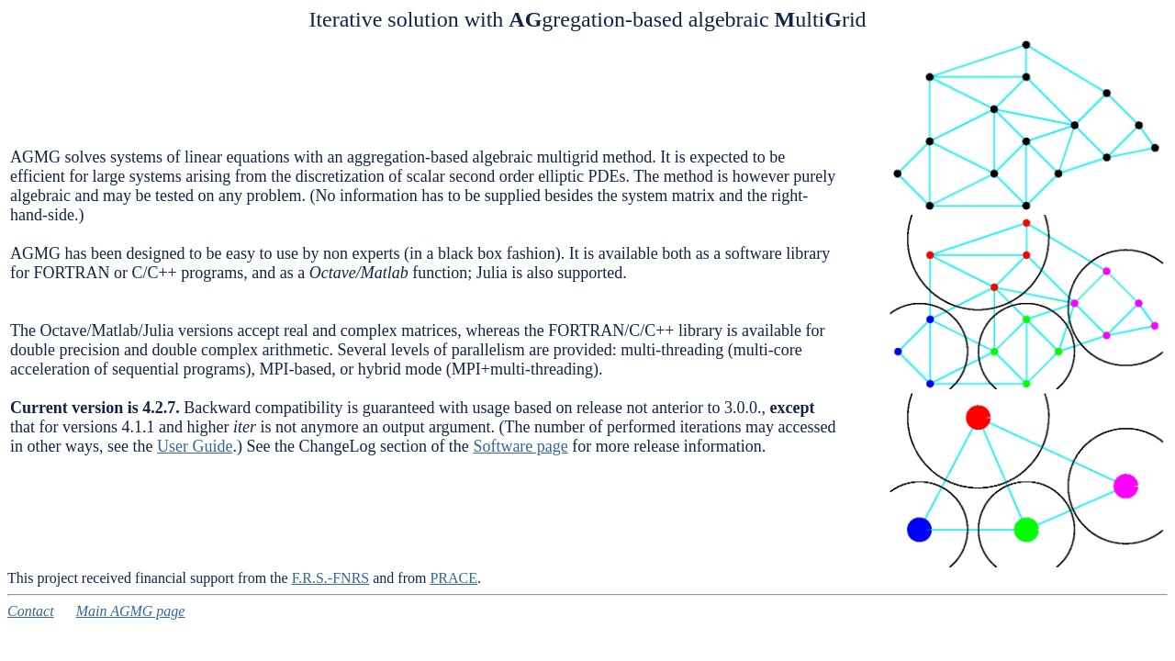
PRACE (453, 578)
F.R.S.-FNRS (331, 578)
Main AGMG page (130, 611)
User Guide (194, 446)
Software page (520, 446)
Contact (30, 611)
